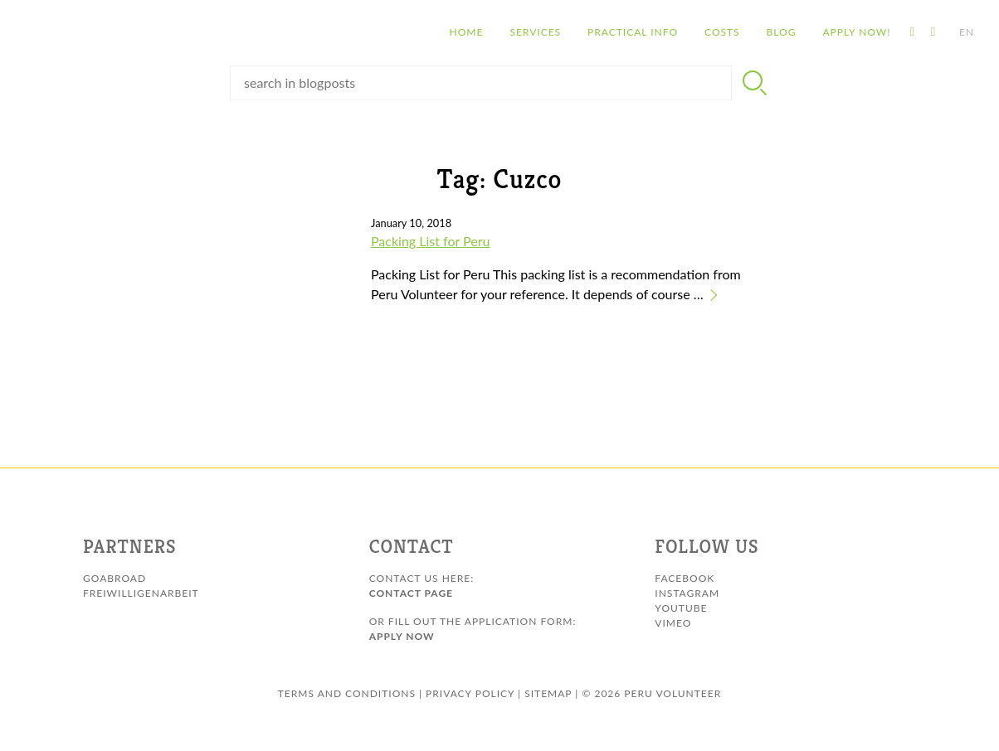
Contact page (411, 593)
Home (413, 33)
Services (481, 33)
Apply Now (402, 636)
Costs (668, 33)
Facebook (684, 578)
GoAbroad (114, 578)
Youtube (681, 608)
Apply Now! (802, 33)
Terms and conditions (347, 693)
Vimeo (673, 623)
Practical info (579, 33)
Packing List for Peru (430, 241)
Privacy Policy (470, 693)
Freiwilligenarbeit (141, 593)
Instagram (687, 593)
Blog (728, 33)
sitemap (548, 693)
